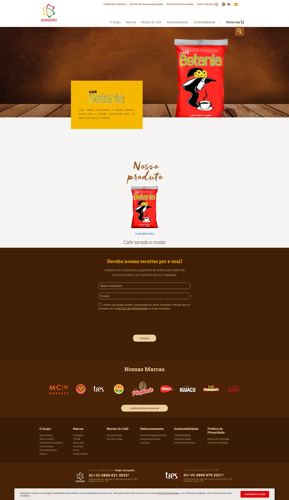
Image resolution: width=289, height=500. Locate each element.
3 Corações (78, 435)
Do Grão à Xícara (115, 439)
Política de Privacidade (167, 493)
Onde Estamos (46, 446)
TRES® (76, 439)
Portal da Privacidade (218, 442)
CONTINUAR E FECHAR (254, 494)
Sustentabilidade (204, 22)
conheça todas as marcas (144, 408)
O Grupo (115, 22)
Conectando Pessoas (150, 439)
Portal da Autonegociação (146, 4)
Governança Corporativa (51, 442)
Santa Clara (78, 442)
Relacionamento (177, 22)
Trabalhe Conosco (114, 4)
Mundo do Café (151, 22)
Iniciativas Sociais (182, 439)
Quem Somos (46, 435)
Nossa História (46, 439)
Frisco (76, 450)
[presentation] (126, 322)
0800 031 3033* (109, 475)
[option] (144, 217)
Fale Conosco (207, 4)
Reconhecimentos (48, 450)
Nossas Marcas (80, 453)
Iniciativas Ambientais (185, 442)
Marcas (131, 22)
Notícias (43, 453)
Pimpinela (78, 446)
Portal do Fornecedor (180, 4)
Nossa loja (233, 22)
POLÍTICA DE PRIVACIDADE (132, 308)
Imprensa (144, 442)
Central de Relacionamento (153, 435)
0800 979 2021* (203, 474)
